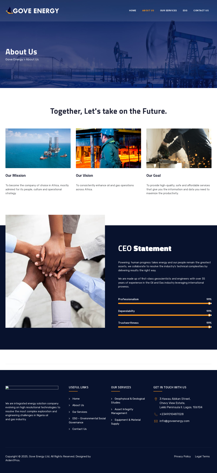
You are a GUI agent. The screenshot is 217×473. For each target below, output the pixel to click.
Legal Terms (202, 456)
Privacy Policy (182, 456)
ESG (185, 10)
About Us (148, 10)
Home (132, 10)
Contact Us (201, 10)
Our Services (168, 10)
